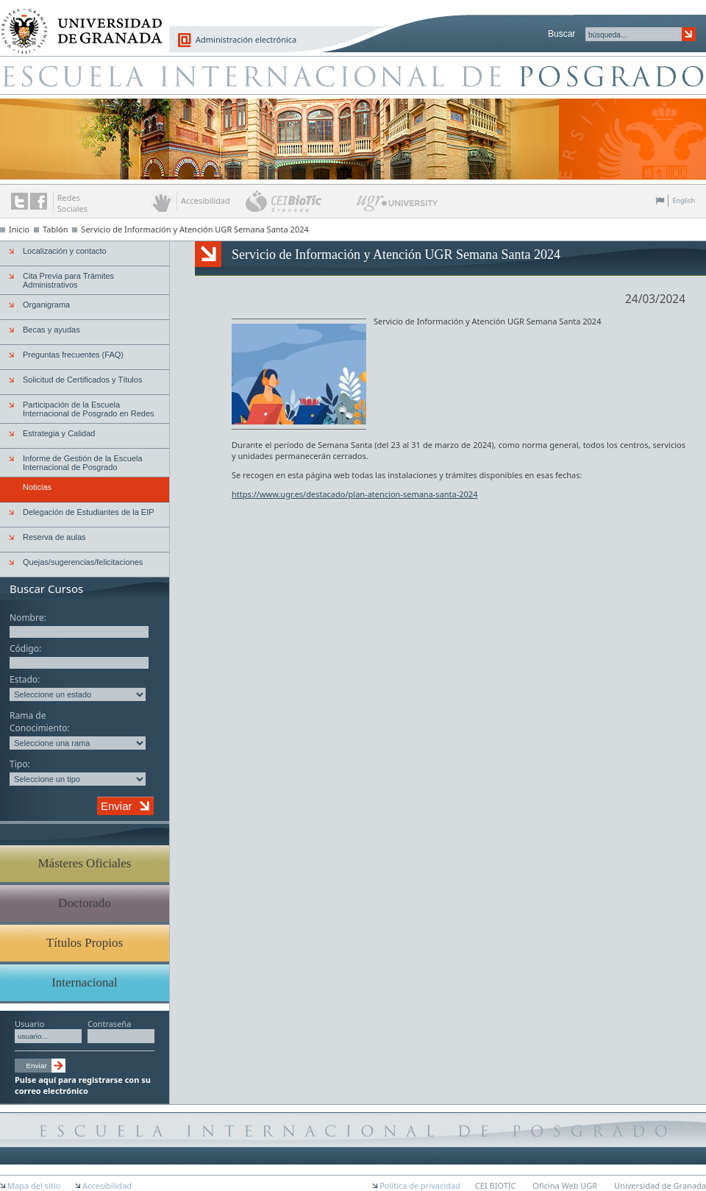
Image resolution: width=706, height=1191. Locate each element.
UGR (515, 321)
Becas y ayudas (51, 329)
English (683, 200)
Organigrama (46, 304)
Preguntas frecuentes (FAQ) (73, 354)
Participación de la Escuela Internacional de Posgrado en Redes (88, 409)
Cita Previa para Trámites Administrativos (68, 280)
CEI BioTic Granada (299, 201)
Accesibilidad (107, 1185)
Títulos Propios (84, 943)
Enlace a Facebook (38, 201)
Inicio (19, 229)
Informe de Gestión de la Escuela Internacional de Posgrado (83, 463)
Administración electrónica (246, 39)
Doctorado (84, 903)
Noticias (37, 487)
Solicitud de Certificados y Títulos (82, 379)
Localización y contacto (65, 250)
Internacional (84, 982)
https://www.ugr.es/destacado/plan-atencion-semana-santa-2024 (354, 493)
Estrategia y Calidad (59, 433)
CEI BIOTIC (495, 1185)
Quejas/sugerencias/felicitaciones (83, 562)
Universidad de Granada (76, 23)
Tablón (55, 229)
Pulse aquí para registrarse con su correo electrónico (83, 1085)
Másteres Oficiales (85, 863)
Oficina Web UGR (564, 1185)
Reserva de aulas (54, 537)
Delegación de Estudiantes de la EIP (88, 512)
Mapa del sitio (33, 1185)
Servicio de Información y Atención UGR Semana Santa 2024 (194, 229)
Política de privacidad (419, 1185)
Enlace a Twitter (19, 201)
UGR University (397, 207)
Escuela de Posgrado (353, 75)
